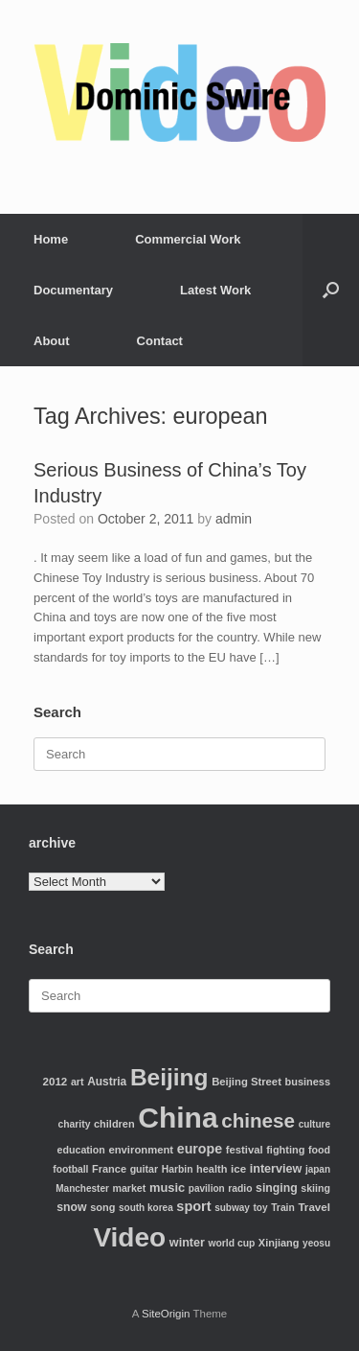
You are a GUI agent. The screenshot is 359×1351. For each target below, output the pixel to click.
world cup (232, 1243)
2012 (55, 1081)
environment (140, 1149)
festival (244, 1149)
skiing (315, 1188)
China (177, 1117)
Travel (314, 1206)
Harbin (177, 1169)
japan (317, 1169)
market (129, 1188)
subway (232, 1207)
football (70, 1169)
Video (129, 1237)
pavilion (207, 1188)
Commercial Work (187, 239)
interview (276, 1169)
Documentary (73, 290)
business (307, 1081)
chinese (258, 1120)
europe (199, 1148)
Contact (160, 341)
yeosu (316, 1243)
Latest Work (215, 290)
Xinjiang (279, 1242)
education (81, 1149)
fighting (285, 1149)
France (109, 1169)
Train (283, 1207)
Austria (106, 1081)
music (167, 1187)
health (211, 1169)
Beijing (169, 1077)
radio (240, 1188)
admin (233, 518)
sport (193, 1206)
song (102, 1207)
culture (314, 1124)
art (77, 1081)
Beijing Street (246, 1081)
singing (277, 1188)
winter (187, 1242)
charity (74, 1124)
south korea (146, 1207)
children (114, 1124)
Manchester (82, 1188)
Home (51, 239)
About (52, 341)
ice (238, 1168)
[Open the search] (331, 290)
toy (261, 1207)
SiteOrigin (166, 1313)
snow (71, 1207)
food (319, 1149)
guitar (144, 1169)
